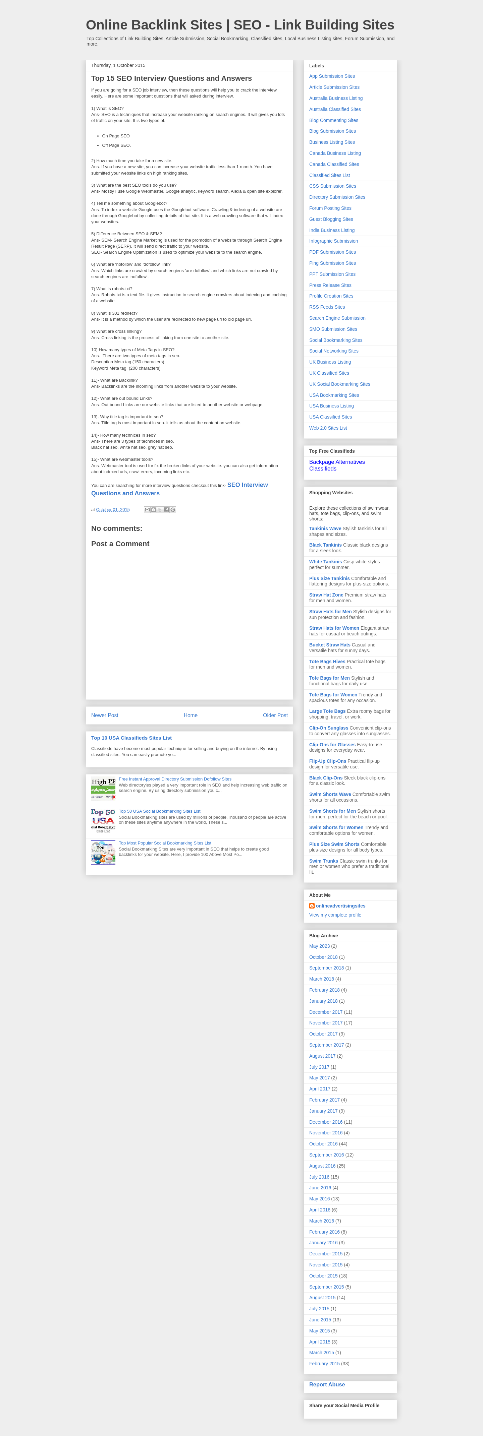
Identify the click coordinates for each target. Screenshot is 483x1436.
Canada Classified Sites (334, 164)
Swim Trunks (323, 861)
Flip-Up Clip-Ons (327, 761)
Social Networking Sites (334, 351)
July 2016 (319, 1177)
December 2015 (326, 1253)
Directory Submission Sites (337, 197)
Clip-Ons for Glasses (332, 744)
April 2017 (319, 1088)
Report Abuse (327, 1384)
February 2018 (324, 990)
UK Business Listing (330, 362)
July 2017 (319, 1067)
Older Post (275, 715)
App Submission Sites (332, 76)
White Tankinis (325, 561)
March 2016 (321, 1221)
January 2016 (323, 1242)
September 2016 (326, 1155)
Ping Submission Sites (332, 263)
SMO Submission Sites (333, 329)
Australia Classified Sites (335, 109)
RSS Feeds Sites (327, 307)
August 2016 (322, 1166)
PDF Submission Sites (332, 252)
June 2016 (320, 1187)
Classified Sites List (329, 175)
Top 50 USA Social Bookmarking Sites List (160, 811)
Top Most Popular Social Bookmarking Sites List (165, 843)
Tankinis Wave (325, 528)
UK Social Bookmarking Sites (339, 384)
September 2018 (326, 968)
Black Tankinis (325, 545)
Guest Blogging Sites (331, 219)
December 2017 (326, 1012)
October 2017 (323, 1034)
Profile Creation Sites (331, 296)
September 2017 (326, 1045)
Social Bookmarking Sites (336, 340)
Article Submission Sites (334, 87)
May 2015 (319, 1330)
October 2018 (323, 957)
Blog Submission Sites (332, 131)
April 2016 (319, 1209)
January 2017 (323, 1111)
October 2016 (323, 1143)
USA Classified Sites (330, 417)
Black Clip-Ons (326, 778)
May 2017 (319, 1077)
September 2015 (326, 1287)
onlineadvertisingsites (341, 906)
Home (191, 715)
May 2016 (319, 1198)
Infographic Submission (333, 241)
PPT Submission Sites (332, 274)
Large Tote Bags (327, 711)
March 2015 (321, 1352)
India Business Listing (332, 230)
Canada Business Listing (335, 153)
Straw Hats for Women (334, 628)
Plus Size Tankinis (329, 578)
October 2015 (323, 1275)
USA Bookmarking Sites (334, 395)
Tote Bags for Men (329, 678)
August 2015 (322, 1297)
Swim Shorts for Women (336, 827)
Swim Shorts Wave (330, 794)
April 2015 (319, 1342)
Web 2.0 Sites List (328, 428)
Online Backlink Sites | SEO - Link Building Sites (240, 24)
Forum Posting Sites (330, 208)
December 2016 (326, 1122)
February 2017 (324, 1100)
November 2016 (326, 1132)
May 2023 (319, 946)
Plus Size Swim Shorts (334, 844)
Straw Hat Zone (326, 595)
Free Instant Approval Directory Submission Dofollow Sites (175, 779)
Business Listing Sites (332, 142)
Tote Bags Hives (327, 661)
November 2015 (326, 1264)
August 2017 (322, 1056)
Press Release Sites (330, 285)
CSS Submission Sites (332, 186)
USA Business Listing (331, 406)
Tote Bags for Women (333, 694)
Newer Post (104, 715)
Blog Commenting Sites (333, 120)
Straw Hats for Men (330, 611)
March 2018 (321, 979)
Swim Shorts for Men (332, 811)
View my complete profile (335, 915)
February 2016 (324, 1232)
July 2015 (319, 1308)
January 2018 (323, 1001)
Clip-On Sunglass (328, 728)
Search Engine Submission (337, 318)
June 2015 (320, 1319)
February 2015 (324, 1363)
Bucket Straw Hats (330, 644)
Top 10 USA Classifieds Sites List (131, 738)
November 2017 (326, 1022)
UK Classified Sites (329, 373)
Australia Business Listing (336, 98)
